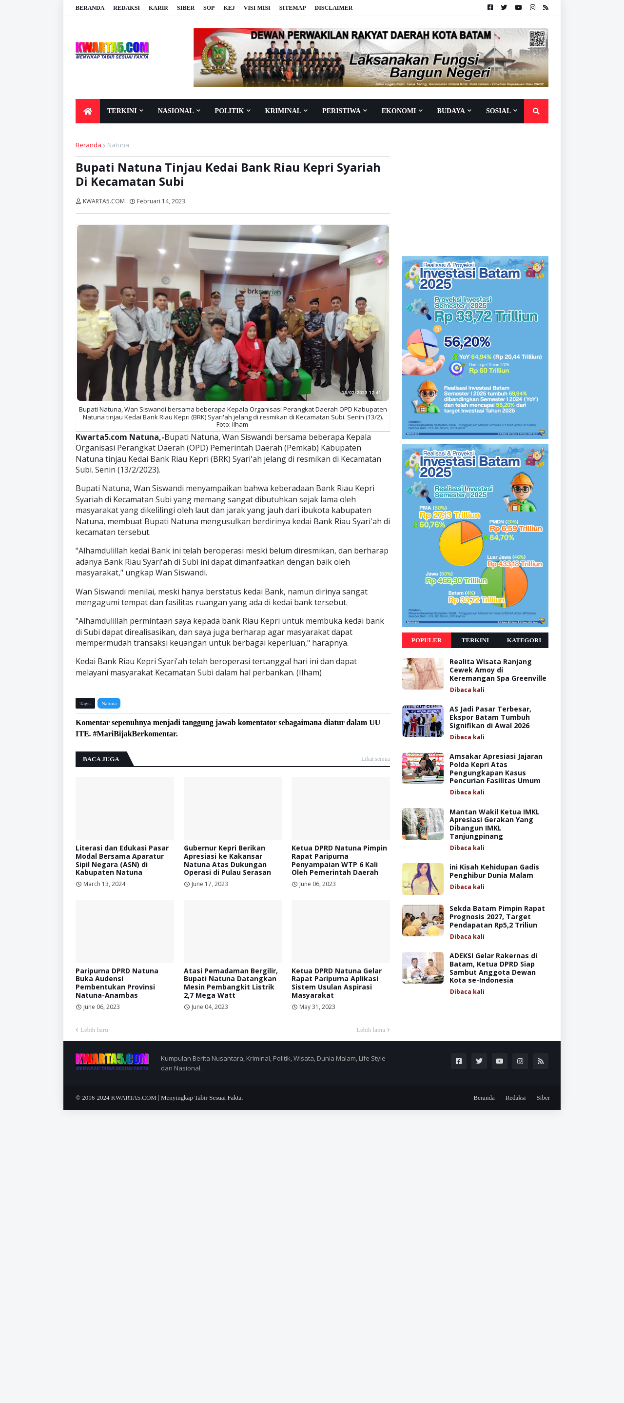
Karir (158, 7)
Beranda (90, 7)
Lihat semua (375, 758)
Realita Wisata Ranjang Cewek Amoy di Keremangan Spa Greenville (497, 670)
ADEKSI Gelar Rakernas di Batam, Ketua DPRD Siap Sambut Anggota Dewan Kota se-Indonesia (493, 968)
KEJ (228, 7)
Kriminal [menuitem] (283, 111)
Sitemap (292, 7)
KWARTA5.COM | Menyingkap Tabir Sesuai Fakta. (177, 1097)
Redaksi (126, 7)
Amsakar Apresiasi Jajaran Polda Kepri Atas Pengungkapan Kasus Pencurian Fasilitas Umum (496, 768)
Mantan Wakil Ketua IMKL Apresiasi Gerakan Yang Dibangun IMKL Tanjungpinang (494, 824)
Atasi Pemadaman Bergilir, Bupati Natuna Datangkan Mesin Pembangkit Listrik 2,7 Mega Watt (231, 983)
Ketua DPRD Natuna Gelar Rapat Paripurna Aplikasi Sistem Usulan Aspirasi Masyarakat (337, 983)
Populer (426, 640)
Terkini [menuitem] (122, 111)
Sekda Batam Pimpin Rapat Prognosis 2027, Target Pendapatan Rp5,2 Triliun (497, 917)
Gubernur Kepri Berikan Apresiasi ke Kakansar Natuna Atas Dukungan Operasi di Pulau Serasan (227, 860)
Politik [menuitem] (229, 111)
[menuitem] (88, 111)
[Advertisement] (475, 189)
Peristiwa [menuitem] (341, 111)
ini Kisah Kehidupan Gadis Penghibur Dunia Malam (494, 871)
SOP (208, 7)
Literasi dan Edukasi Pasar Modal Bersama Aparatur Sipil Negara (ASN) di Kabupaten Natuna (122, 860)
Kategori (524, 640)
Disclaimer (333, 7)
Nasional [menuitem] (176, 111)
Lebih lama (370, 1029)
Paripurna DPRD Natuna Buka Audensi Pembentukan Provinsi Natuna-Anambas (117, 983)
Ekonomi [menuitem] (399, 111)
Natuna (118, 144)
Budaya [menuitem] (451, 111)
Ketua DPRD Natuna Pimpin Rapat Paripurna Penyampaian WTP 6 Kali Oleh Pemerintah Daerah (339, 860)
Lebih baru (94, 1029)
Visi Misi (257, 7)
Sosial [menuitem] (498, 111)
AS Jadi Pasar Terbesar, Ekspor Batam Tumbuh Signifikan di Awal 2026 (490, 717)
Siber (186, 7)
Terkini (475, 640)
